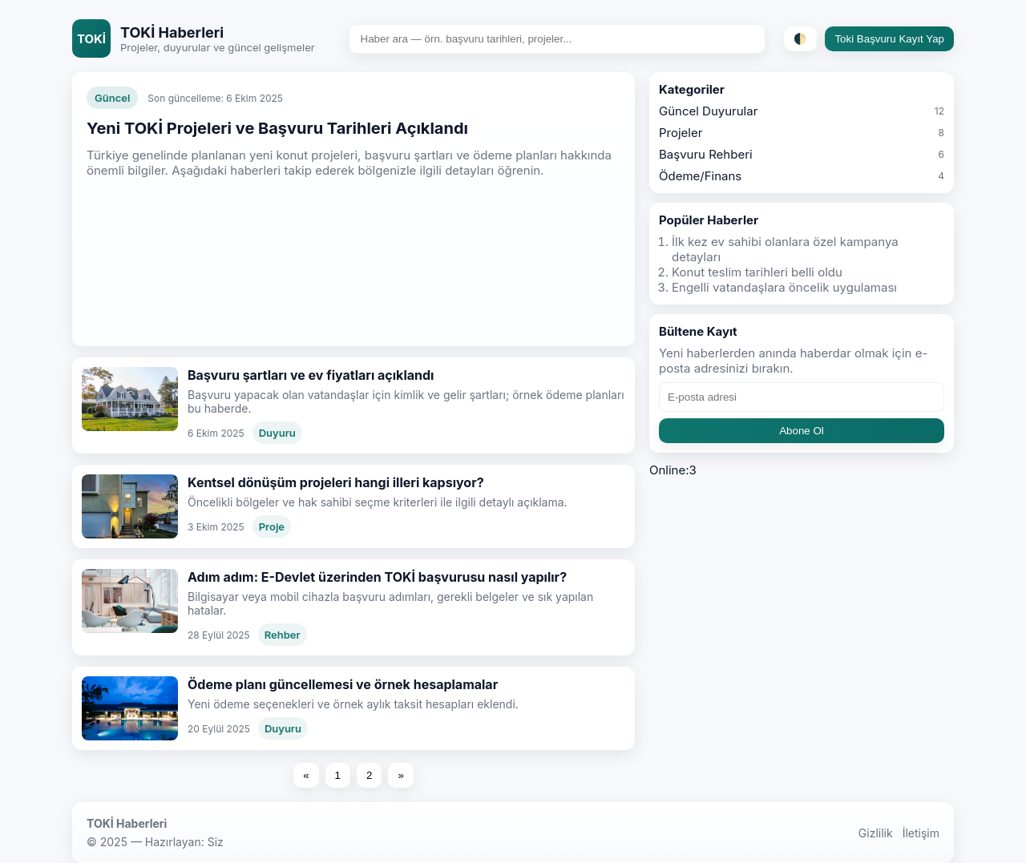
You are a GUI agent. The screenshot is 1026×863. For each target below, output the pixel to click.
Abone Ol (801, 431)
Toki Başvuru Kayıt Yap (889, 39)
